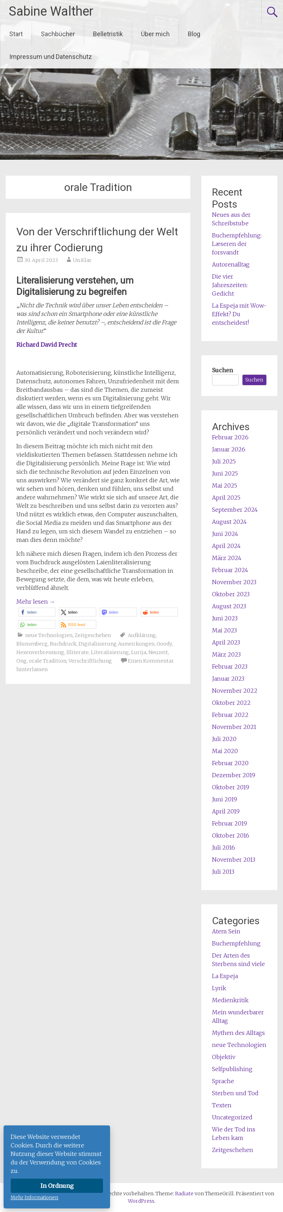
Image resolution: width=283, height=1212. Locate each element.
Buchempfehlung (236, 943)
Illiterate (77, 652)
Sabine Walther (51, 11)
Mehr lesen (35, 601)
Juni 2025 (225, 473)
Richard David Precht (47, 344)
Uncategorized (232, 1117)
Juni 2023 (225, 618)
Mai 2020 (225, 751)
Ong (21, 661)
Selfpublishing (232, 1069)
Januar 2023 (228, 678)
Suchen (222, 370)
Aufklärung (142, 635)
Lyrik (219, 988)
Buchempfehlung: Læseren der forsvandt (237, 244)
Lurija (138, 652)
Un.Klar (82, 260)
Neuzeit (158, 652)
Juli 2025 (224, 461)
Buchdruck (63, 644)
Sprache (223, 1081)
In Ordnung (57, 1185)
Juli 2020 (224, 738)
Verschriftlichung (90, 661)
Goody (164, 644)
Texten (222, 1105)
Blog (194, 34)
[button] (36, 612)
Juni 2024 (225, 533)
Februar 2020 (230, 763)
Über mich (155, 34)
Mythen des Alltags (238, 1032)
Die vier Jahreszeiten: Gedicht (230, 285)
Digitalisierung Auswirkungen (116, 644)
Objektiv (223, 1056)
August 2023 (229, 606)
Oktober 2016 (230, 835)
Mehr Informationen (34, 1198)
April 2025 (226, 497)
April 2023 (226, 642)
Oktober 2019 (230, 787)
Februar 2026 (230, 437)
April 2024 (226, 545)
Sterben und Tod (235, 1093)
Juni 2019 (224, 799)
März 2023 (226, 654)
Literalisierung (110, 652)
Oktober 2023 (231, 594)
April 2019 (226, 811)
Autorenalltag (231, 264)
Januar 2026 (228, 449)
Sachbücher (58, 34)
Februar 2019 (229, 823)
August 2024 (229, 521)
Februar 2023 (229, 666)
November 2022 (234, 690)
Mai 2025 (224, 485)
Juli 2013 (223, 871)
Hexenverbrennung (40, 652)
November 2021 (234, 726)
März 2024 (226, 557)
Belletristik (108, 34)
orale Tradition (47, 661)
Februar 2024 (230, 570)
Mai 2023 (224, 630)
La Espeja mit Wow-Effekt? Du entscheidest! (239, 314)
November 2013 (233, 859)
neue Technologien (48, 635)
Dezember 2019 (233, 775)
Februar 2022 (230, 714)
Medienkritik (230, 1000)
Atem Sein (226, 931)
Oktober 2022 (231, 702)
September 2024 (235, 509)
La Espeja (225, 976)
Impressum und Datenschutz (50, 56)
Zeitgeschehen (93, 635)
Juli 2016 (223, 847)
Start (16, 34)
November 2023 (234, 582)
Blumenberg (32, 644)
